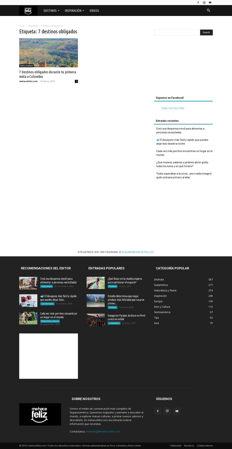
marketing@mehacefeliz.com (103, 431)
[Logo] (30, 10)
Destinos (51, 10)
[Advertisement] (183, 66)
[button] (208, 11)
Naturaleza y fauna (50, 321)
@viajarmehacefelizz (136, 252)
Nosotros (189, 445)
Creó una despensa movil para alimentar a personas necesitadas (180, 130)
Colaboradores (205, 445)
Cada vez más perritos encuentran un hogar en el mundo (184, 153)
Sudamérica (114, 323)
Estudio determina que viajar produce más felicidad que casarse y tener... (126, 299)
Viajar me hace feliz (172, 108)
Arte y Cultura (26, 65)
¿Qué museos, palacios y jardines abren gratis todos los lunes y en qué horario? (182, 164)
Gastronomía (47, 303)
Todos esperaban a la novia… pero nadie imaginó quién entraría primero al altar (184, 175)
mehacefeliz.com (28, 81)
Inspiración (74, 10)
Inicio (22, 25)
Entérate (112, 286)
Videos (94, 10)
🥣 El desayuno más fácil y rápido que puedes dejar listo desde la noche (182, 141)
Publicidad (175, 445)
